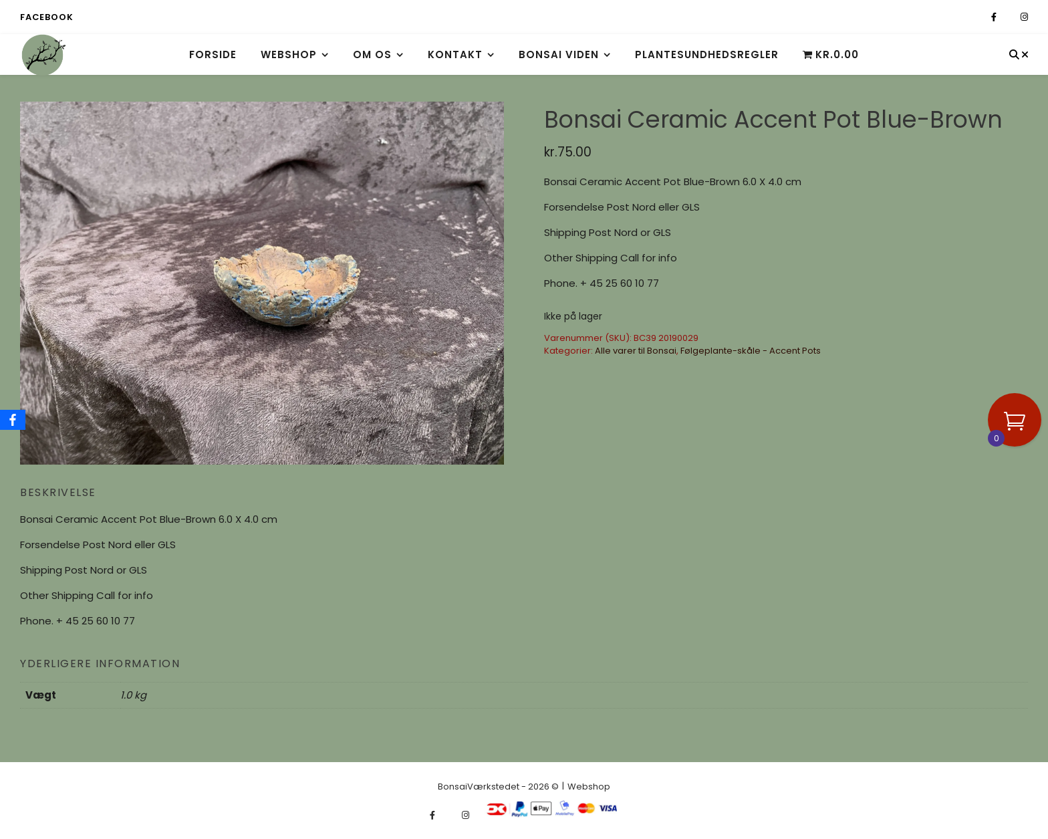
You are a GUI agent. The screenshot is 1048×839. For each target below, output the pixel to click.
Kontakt (455, 54)
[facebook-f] (995, 17)
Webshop (289, 54)
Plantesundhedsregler (707, 54)
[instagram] (1024, 17)
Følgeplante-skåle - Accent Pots (750, 350)
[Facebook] (12, 420)
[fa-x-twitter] (1010, 17)
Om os (372, 54)
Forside (213, 54)
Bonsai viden (559, 54)
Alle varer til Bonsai (635, 350)
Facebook (46, 17)
